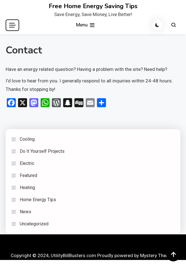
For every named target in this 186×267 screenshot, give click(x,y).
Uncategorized (34, 223)
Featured (28, 175)
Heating (27, 187)
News (25, 211)
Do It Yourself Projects (42, 151)
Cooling (27, 139)
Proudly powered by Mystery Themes (136, 255)
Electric (27, 163)
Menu (86, 25)
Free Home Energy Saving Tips (93, 6)
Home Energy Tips (38, 199)
